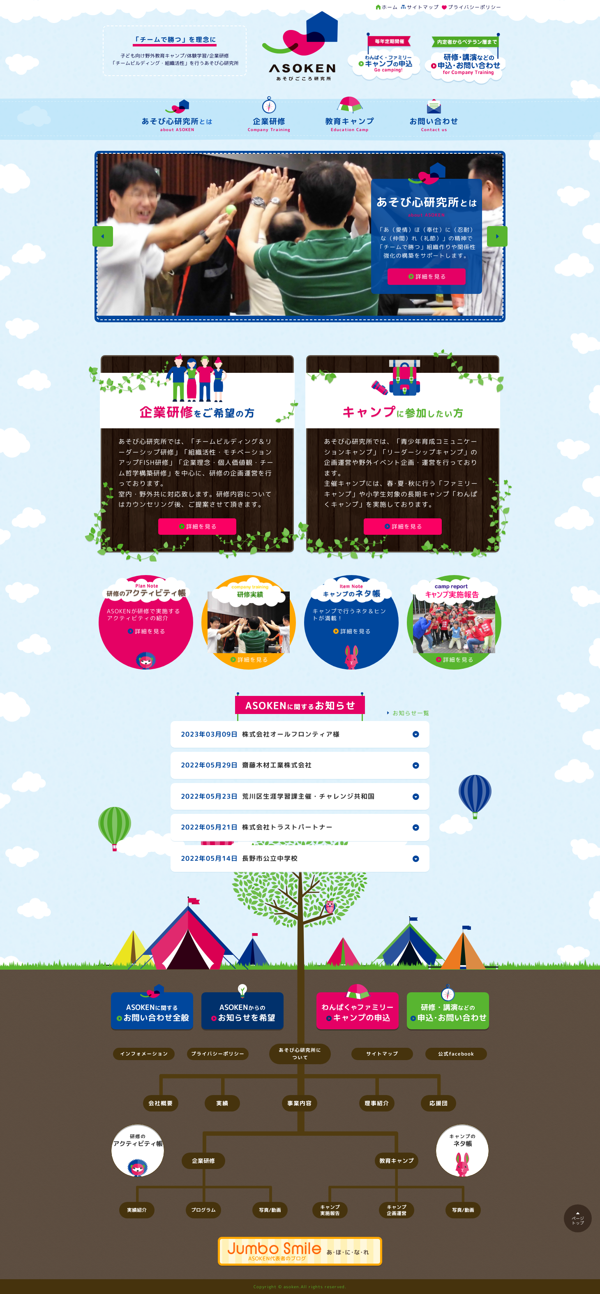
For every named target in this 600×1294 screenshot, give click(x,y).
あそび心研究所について (300, 1054)
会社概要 (160, 1103)
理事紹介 (377, 1103)
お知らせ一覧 (406, 713)
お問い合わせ (434, 117)
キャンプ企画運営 (396, 1210)
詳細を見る (426, 276)
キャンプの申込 (357, 1008)
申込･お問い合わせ (448, 1008)
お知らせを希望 (242, 1008)
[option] (300, 236)
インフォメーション (144, 1053)
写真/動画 (270, 1209)
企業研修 (269, 115)
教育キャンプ (349, 116)
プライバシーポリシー (471, 7)
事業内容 (299, 1103)
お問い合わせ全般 (152, 1008)
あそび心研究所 (177, 117)
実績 (222, 1103)
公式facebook (456, 1053)
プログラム (203, 1209)
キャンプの (462, 1140)
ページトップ (578, 1219)
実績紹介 (137, 1209)
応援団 (438, 1103)
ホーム (386, 7)
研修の (137, 1140)
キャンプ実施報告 (330, 1210)
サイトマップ (419, 7)
